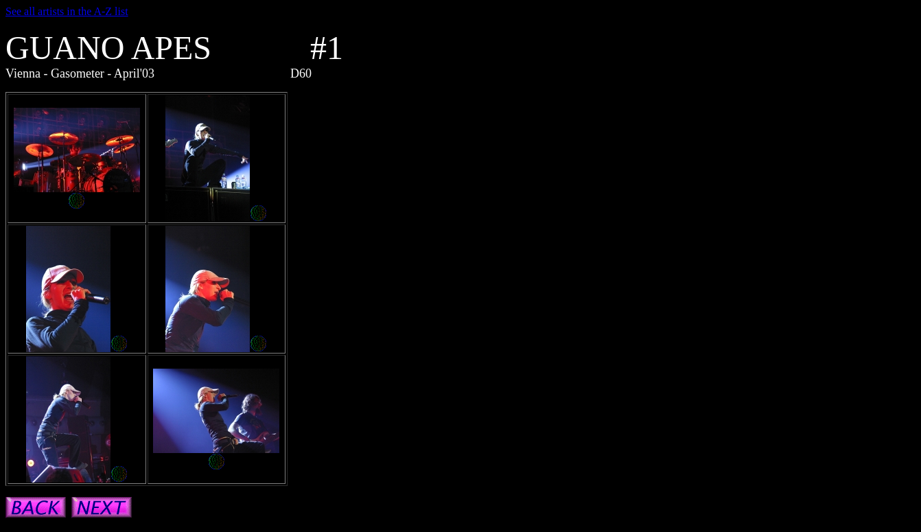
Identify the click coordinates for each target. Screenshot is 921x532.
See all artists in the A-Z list (66, 11)
